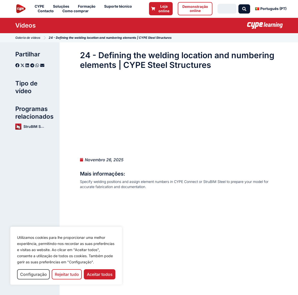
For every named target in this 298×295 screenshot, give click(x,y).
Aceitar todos (100, 274)
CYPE (41, 6)
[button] (17, 65)
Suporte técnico (119, 6)
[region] (66, 256)
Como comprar (76, 11)
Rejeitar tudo (67, 274)
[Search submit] (244, 8)
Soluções (62, 6)
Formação (88, 6)
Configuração (33, 274)
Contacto (47, 11)
